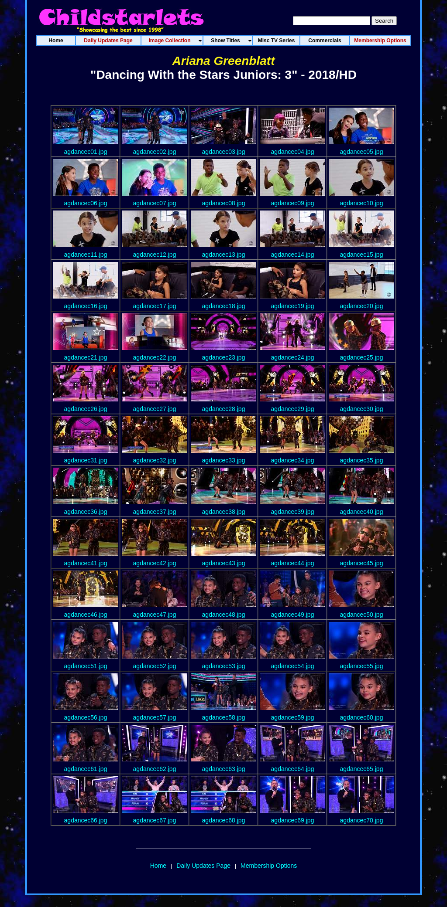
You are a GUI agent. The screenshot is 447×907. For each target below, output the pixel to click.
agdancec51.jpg (85, 665)
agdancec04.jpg (292, 151)
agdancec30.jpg (361, 408)
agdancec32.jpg (154, 460)
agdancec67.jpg (154, 820)
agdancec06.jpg (85, 203)
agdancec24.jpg (292, 357)
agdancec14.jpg (292, 254)
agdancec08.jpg (223, 203)
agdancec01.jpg (85, 151)
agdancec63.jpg (223, 768)
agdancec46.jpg (85, 614)
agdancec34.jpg (292, 460)
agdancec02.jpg (154, 151)
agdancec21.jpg (85, 357)
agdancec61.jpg (85, 768)
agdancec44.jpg (292, 563)
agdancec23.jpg (223, 357)
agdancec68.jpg (223, 820)
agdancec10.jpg (361, 203)
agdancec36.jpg (85, 511)
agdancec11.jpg (85, 254)
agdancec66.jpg (85, 820)
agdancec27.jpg (154, 408)
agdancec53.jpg (223, 665)
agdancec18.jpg (223, 305)
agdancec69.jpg (292, 820)
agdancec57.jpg (154, 717)
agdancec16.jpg (85, 305)
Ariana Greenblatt (223, 61)
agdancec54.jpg (292, 665)
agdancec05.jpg (361, 151)
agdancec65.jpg (361, 768)
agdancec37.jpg (154, 511)
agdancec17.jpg (154, 305)
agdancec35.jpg (361, 460)
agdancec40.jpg (361, 511)
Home (158, 865)
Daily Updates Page (203, 865)
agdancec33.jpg (223, 460)
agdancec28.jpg (223, 408)
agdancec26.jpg (85, 408)
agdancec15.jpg (361, 254)
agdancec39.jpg (292, 511)
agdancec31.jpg (85, 460)
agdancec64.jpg (292, 768)
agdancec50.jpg (361, 614)
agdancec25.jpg (361, 357)
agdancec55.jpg (361, 665)
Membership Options (269, 865)
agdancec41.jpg (85, 563)
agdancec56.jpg (85, 717)
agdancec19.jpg (292, 305)
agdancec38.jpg (223, 511)
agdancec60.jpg (361, 717)
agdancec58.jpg (223, 717)
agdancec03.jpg (223, 151)
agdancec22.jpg (154, 357)
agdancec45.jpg (361, 563)
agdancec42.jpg (154, 563)
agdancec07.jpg (154, 203)
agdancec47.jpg (154, 614)
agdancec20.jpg (361, 305)
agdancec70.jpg (361, 820)
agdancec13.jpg (223, 254)
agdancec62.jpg (154, 768)
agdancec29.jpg (292, 408)
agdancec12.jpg (154, 254)
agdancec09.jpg (292, 203)
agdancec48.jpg (223, 614)
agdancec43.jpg (223, 563)
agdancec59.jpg (292, 717)
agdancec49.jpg (292, 614)
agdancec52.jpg (154, 665)
